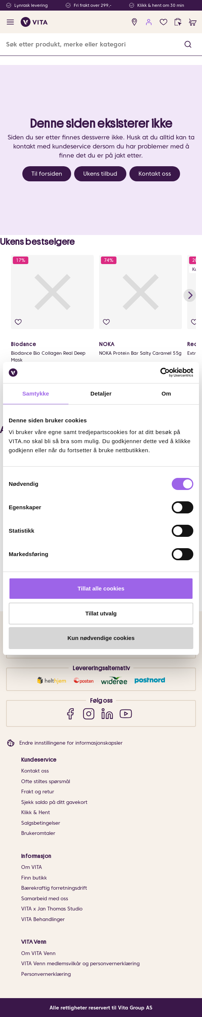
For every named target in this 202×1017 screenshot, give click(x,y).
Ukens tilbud (100, 173)
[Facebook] (70, 713)
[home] (34, 22)
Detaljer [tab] (101, 393)
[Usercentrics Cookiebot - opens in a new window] (160, 372)
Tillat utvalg (101, 613)
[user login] (148, 22)
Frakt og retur (37, 791)
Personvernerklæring (46, 974)
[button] (188, 44)
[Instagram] (88, 713)
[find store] (134, 22)
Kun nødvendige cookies (101, 638)
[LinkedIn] (107, 713)
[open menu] (10, 22)
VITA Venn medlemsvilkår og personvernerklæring (80, 963)
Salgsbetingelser (40, 823)
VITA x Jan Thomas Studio (51, 909)
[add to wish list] (18, 322)
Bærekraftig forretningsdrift (54, 888)
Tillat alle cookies (101, 588)
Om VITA (31, 867)
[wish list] (163, 22)
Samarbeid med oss (44, 898)
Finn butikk (34, 878)
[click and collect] (178, 22)
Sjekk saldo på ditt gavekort (54, 802)
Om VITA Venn (38, 953)
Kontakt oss (154, 173)
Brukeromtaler (38, 833)
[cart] (192, 22)
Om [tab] (166, 393)
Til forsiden (46, 173)
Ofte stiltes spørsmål (45, 781)
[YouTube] (126, 713)
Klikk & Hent (35, 812)
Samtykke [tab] (35, 393)
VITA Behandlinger (43, 919)
